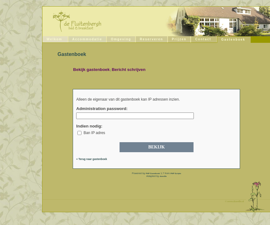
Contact (203, 39)
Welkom (54, 39)
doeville (163, 176)
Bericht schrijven (128, 69)
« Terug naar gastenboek (91, 159)
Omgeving (121, 39)
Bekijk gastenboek (91, 69)
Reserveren (151, 39)
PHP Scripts (175, 173)
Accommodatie (87, 39)
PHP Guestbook (153, 173)
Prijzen (179, 39)
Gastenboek (233, 39)
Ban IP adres (91, 133)
